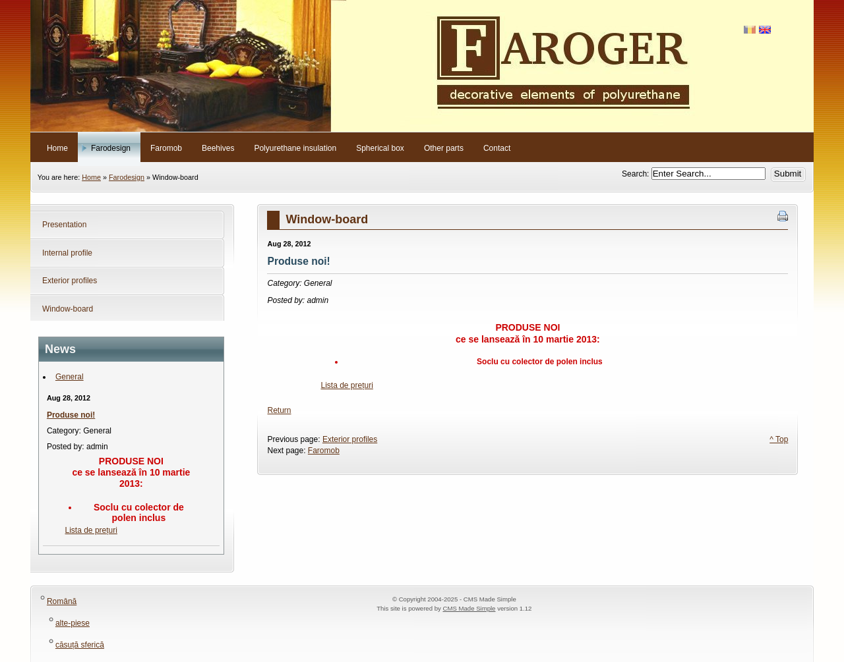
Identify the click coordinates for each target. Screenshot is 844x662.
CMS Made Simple (468, 608)
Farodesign (126, 177)
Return (279, 410)
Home (91, 177)
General (69, 376)
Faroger (422, 66)
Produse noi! (71, 415)
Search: (636, 174)
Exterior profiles (349, 439)
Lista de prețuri (91, 530)
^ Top (778, 439)
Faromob (324, 450)
